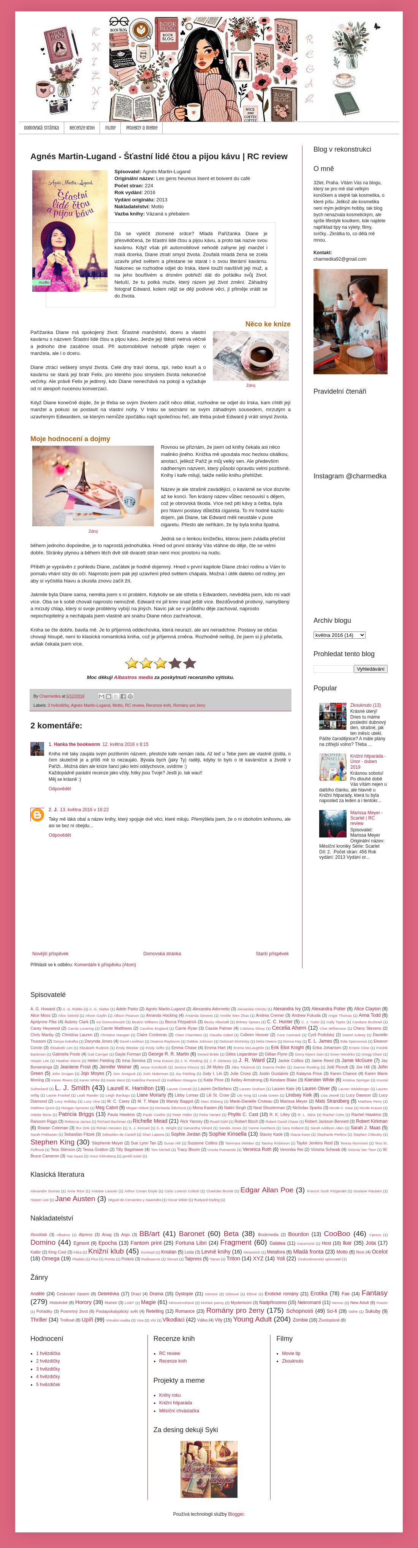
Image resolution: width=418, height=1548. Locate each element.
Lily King (244, 1095)
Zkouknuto (292, 1361)
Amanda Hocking (161, 1015)
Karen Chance (343, 1073)
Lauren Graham (252, 1089)
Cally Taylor (335, 1022)
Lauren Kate (283, 1088)
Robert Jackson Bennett (326, 1121)
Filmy (110, 128)
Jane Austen (75, 1199)
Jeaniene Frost (75, 1067)
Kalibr (35, 1252)
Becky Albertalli (216, 1022)
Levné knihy (216, 1252)
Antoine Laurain (104, 1191)
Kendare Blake (283, 1080)
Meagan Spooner (75, 1108)
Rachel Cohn (333, 1115)
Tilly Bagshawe (130, 1149)
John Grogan (63, 1074)
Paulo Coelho (154, 1115)
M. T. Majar (148, 1101)
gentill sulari (132, 1156)
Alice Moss (40, 1015)
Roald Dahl (219, 1121)
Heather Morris (68, 1061)
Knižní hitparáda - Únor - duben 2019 (368, 761)
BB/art (149, 1234)
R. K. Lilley (279, 1114)
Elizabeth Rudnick (94, 1048)
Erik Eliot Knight (287, 1047)
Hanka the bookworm (77, 744)
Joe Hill (363, 1067)
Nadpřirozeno (273, 1302)
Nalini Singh (235, 1107)
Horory (83, 1302)
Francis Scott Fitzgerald (326, 1191)
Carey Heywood (45, 1028)
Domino (42, 1242)
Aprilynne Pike (43, 1021)
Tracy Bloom (188, 1149)
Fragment (236, 1242)
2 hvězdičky (48, 1361)
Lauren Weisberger (353, 1089)
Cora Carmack (289, 1035)
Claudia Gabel (221, 1035)
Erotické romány (282, 1293)
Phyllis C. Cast (243, 1114)
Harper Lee (39, 1061)
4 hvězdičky (48, 1376)
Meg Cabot (107, 1107)
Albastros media (133, 677)
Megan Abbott (137, 1108)
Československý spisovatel (319, 1259)
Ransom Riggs (43, 1121)
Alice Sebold (68, 1015)
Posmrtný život (74, 1311)
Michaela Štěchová (170, 1108)
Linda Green (268, 1095)
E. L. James (320, 1041)
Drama (156, 1293)
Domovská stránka (41, 128)
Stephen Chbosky (367, 1134)
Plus (94, 1259)
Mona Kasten (205, 1107)
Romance (185, 1311)
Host (326, 1243)
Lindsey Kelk (299, 1095)
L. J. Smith (72, 1088)
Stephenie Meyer (107, 1143)
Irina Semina (133, 1060)
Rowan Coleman (53, 1127)
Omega (51, 1258)
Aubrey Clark (77, 1021)
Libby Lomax (186, 1095)
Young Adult (252, 1319)
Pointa (109, 1259)
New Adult (359, 1302)
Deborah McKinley (234, 1041)
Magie (148, 1302)
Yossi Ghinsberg (102, 1156)
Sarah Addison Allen (327, 1128)
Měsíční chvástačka (179, 1410)
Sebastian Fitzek (79, 1134)
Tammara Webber (239, 1143)
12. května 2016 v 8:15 (125, 744)
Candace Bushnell (367, 1022)
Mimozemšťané (181, 1303)
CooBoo (337, 1234)
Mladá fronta (308, 1252)
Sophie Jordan (186, 1134)
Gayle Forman (128, 1054)
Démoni (211, 1294)
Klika (78, 1252)
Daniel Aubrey (354, 1035)
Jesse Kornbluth (154, 1067)
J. (56, 809)
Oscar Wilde (177, 1200)
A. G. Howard (42, 1009)
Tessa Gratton (96, 1149)
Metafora (276, 1252)
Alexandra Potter (329, 1008)
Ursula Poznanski (221, 1150)
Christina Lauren (77, 1034)
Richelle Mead (150, 1121)
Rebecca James (78, 1121)
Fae (346, 1293)
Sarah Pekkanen (43, 1134)
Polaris (128, 1259)
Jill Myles (214, 1067)
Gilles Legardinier (241, 1054)
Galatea (277, 1243)
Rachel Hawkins (366, 1114)
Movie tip (291, 1353)
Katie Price (214, 1080)
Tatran (215, 1259)
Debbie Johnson (200, 1041)
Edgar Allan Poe (267, 1190)
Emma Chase (183, 1047)
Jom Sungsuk (124, 1074)
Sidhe (353, 1311)
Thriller (38, 1320)
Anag (106, 1234)
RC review (134, 705)
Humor (111, 1302)
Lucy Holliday (66, 1101)
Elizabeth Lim (61, 1048)
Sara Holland (292, 1128)
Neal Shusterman (269, 1107)
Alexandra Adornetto (211, 1009)
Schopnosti (299, 1311)
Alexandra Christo (251, 1009)
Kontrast (148, 1252)
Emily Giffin (155, 1048)
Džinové (232, 1294)
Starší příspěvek (272, 953)
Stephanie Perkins (332, 1134)
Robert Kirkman (372, 1121)
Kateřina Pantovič (145, 1080)
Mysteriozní (241, 1302)
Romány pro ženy (189, 705)
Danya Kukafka (65, 1041)
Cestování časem (73, 1294)
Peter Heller (182, 1115)
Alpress (85, 1234)
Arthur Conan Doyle (141, 1191)
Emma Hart (214, 1047)
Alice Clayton (367, 1008)
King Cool (57, 1252)
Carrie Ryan (186, 1028)
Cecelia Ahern (289, 1028)
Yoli (280, 1258)
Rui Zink (83, 1128)
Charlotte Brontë (219, 1191)
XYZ (258, 1258)
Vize (140, 1320)
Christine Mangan (114, 1035)
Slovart (172, 1259)
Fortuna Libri (191, 1243)
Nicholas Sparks (307, 1107)
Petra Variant (209, 1115)
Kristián (168, 1252)
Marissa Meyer (293, 1101)
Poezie (382, 1303)
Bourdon (298, 1234)
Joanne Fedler (274, 1067)
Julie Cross (240, 1073)
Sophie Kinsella (227, 1134)
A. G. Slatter (99, 1009)
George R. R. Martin (168, 1054)
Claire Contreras (152, 1034)
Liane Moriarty (151, 1095)
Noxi (360, 1252)
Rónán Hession (109, 1128)
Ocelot (380, 1252)
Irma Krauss (164, 1061)
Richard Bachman (111, 1121)
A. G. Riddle (72, 1009)
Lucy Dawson (358, 1095)
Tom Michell (160, 1150)
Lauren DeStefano (215, 1088)
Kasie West (115, 1080)
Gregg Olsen (371, 1054)
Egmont (81, 1243)
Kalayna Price (309, 1073)
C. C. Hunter (280, 1021)
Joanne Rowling (306, 1067)
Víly (218, 1320)
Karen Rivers (62, 1080)
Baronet (191, 1234)
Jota (371, 1243)
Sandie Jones (230, 1128)
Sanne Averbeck (262, 1128)
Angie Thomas (340, 1015)
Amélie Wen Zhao (234, 1015)
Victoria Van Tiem (362, 1150)
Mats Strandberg (332, 1101)
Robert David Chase (282, 1121)
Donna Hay (292, 1041)
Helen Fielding (101, 1060)
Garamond (305, 1243)
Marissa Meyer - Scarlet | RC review (366, 818)
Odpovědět (60, 788)
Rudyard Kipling (207, 1200)
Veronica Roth (257, 1149)
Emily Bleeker (127, 1048)
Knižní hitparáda (175, 1403)
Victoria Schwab (325, 1149)
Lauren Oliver (316, 1088)
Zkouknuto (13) (365, 705)
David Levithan (132, 1041)
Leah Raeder (87, 1095)
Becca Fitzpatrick (180, 1021)
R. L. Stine (307, 1115)
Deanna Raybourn (165, 1041)
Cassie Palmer (218, 1028)
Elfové (252, 1294)
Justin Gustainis (273, 1073)
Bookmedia (268, 1234)
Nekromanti (309, 1302)
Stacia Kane (300, 1134)
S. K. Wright (166, 1128)
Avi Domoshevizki (110, 1022)
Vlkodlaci (174, 1320)
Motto (117, 705)
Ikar (347, 1243)
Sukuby (372, 1311)
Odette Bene (40, 1115)
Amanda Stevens (199, 1015)
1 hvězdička (48, 1353)
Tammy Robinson (275, 1143)
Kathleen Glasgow (182, 1080)
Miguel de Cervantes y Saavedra (134, 1200)
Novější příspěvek (50, 953)
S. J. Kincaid (139, 1128)
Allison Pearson (126, 1015)
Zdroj (250, 385)
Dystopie (184, 1293)
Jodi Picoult (337, 1067)
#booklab (38, 1234)
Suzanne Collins (202, 1143)
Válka (202, 1320)
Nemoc (337, 1303)
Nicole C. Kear (341, 1108)
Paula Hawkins (121, 1114)
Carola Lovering (81, 1028)
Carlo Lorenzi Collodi (182, 1191)
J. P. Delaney (220, 1061)
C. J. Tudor (310, 1022)
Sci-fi (332, 1311)
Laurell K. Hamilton (130, 1088)
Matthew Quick (42, 1108)
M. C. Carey (118, 1101)
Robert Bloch (246, 1121)
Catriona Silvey (252, 1028)
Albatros (63, 1235)
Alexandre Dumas (45, 1191)
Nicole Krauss (370, 1108)
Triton (233, 1258)
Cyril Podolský (321, 1034)
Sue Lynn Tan (143, 1143)
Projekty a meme (141, 128)
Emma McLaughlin (248, 1048)
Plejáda (78, 1259)
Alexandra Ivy (287, 1008)
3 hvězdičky (58, 705)
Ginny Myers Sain (309, 1054)
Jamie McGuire (357, 1060)
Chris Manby (42, 1034)
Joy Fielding (185, 1074)
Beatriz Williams (145, 1022)
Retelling (155, 1311)
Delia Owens (266, 1041)
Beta (231, 1234)
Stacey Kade (271, 1134)
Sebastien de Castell (119, 1134)
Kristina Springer (356, 1080)
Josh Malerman (155, 1074)
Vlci (153, 1320)
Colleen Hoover (254, 1034)
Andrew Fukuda (306, 1015)
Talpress (193, 1259)
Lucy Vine (92, 1101)
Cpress (375, 1235)
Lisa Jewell (330, 1095)
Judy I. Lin (212, 1073)
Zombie (300, 1320)
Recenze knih (82, 128)
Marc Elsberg (212, 1101)
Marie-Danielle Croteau (251, 1101)
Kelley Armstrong (246, 1080)
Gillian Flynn (276, 1054)
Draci (136, 1294)
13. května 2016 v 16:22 (84, 809)
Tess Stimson (63, 1149)
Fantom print (146, 1243)
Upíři (87, 1320)
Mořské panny (212, 1303)
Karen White (89, 1080)
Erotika (319, 1293)
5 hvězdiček (48, 1384)
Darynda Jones (98, 1041)
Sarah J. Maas (366, 1127)
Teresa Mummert (354, 1143)
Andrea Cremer (270, 1015)
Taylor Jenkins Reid (314, 1143)
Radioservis (150, 1259)
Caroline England (154, 1028)
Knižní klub (106, 1251)
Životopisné (329, 1320)
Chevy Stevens (367, 1028)
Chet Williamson (333, 1028)
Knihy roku (170, 1395)
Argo (125, 1234)
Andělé (37, 1293)
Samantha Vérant (198, 1128)
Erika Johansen (327, 1047)
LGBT (129, 1303)
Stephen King (52, 1142)
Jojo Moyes (92, 1073)
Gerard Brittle (208, 1054)
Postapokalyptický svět (117, 1311)
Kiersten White (319, 1080)
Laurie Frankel (58, 1095)
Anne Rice (75, 1191)
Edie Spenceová (353, 1041)
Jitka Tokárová (243, 1067)
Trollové (67, 1320)
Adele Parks (127, 1009)
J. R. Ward (251, 1060)
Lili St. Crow (217, 1095)
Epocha (107, 1243)
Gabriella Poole (66, 1054)
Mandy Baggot (179, 1101)
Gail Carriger (98, 1054)
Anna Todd (370, 1015)
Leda (189, 1252)
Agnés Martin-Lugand (90, 705)
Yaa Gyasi (74, 1156)
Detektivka (108, 1293)
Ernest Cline (359, 1048)
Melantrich (252, 1252)
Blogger (236, 1514)
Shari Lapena (153, 1134)
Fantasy (375, 1293)
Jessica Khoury (186, 1067)
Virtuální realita (118, 1320)
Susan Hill (172, 1143)
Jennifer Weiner (116, 1067)
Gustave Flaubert (367, 1191)
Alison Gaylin (96, 1015)
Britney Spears (248, 1022)
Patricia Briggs (76, 1114)
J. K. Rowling (191, 1061)
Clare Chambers (188, 1035)
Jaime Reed (322, 1060)
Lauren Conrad (179, 1089)
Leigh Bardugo (118, 1095)
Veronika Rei (291, 1149)
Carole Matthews (116, 1028)
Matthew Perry (370, 1101)
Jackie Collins (291, 1060)
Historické (59, 1302)
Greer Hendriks (342, 1054)
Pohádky (44, 1311)
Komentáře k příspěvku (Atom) (105, 964)
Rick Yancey (191, 1121)
